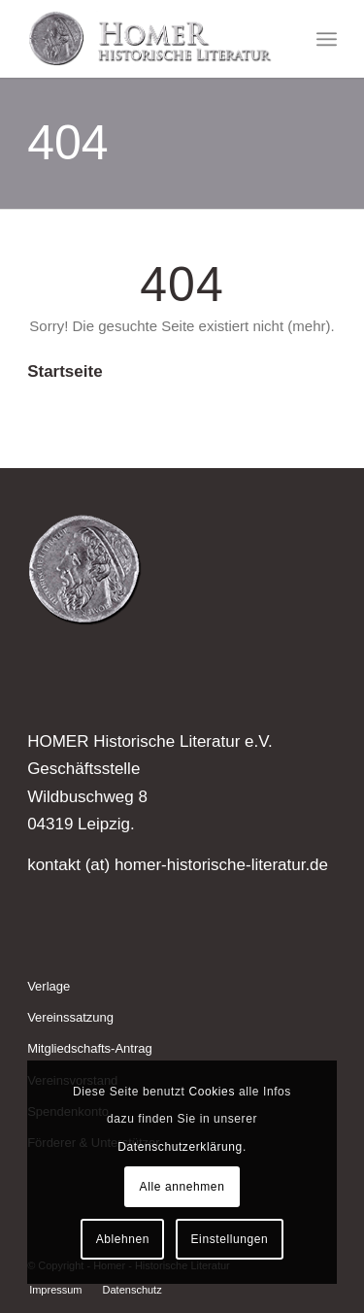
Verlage (48, 986)
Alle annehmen (182, 1187)
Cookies (211, 1091)
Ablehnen (123, 1239)
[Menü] (326, 39)
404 (67, 143)
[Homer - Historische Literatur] (151, 39)
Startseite (64, 371)
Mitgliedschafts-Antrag (89, 1048)
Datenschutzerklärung (180, 1147)
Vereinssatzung (70, 1017)
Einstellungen (230, 1239)
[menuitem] (326, 39)
